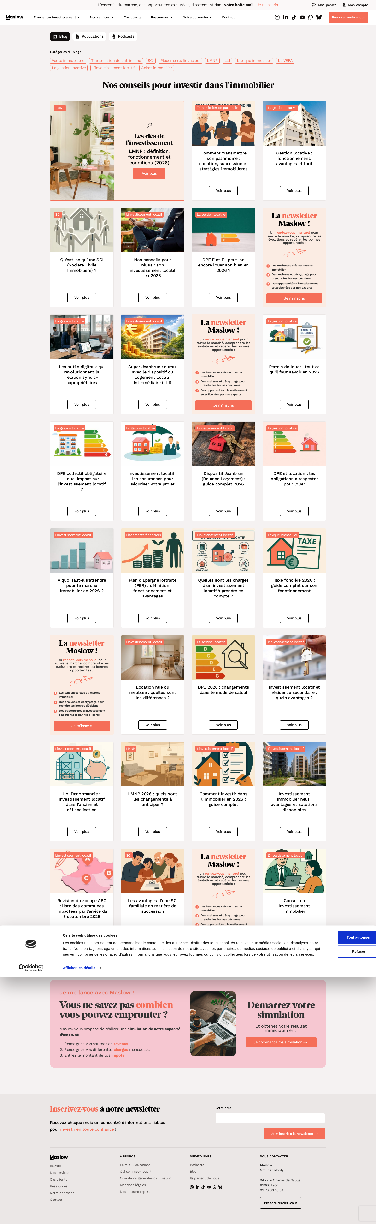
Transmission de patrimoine (116, 60)
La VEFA (285, 60)
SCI (151, 60)
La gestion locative (69, 67)
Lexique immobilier (254, 60)
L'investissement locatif (113, 67)
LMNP (212, 60)
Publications (89, 36)
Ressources (162, 17)
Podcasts (123, 36)
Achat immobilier (156, 67)
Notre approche (197, 17)
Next (216, 959)
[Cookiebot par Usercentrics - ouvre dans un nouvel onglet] (31, 1214)
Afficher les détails (79, 1214)
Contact (228, 17)
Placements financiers (180, 60)
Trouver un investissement (57, 17)
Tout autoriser (336, 1179)
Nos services (102, 17)
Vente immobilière (68, 60)
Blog (60, 36)
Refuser (336, 1193)
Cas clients (132, 17)
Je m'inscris (267, 4)
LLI (227, 60)
